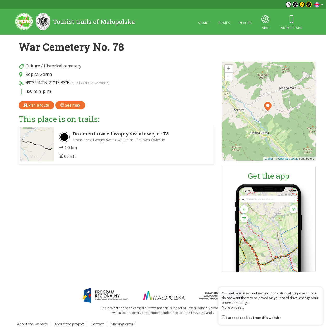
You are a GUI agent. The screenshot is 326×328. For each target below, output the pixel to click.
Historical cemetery (62, 66)
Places (245, 22)
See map (70, 105)
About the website (32, 323)
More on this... (233, 307)
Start (204, 22)
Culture (33, 66)
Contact (97, 323)
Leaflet (268, 158)
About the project (69, 323)
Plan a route (36, 105)
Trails (224, 22)
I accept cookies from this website (253, 317)
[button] (267, 106)
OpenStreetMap (288, 158)
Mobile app (291, 22)
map (265, 22)
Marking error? (122, 323)
